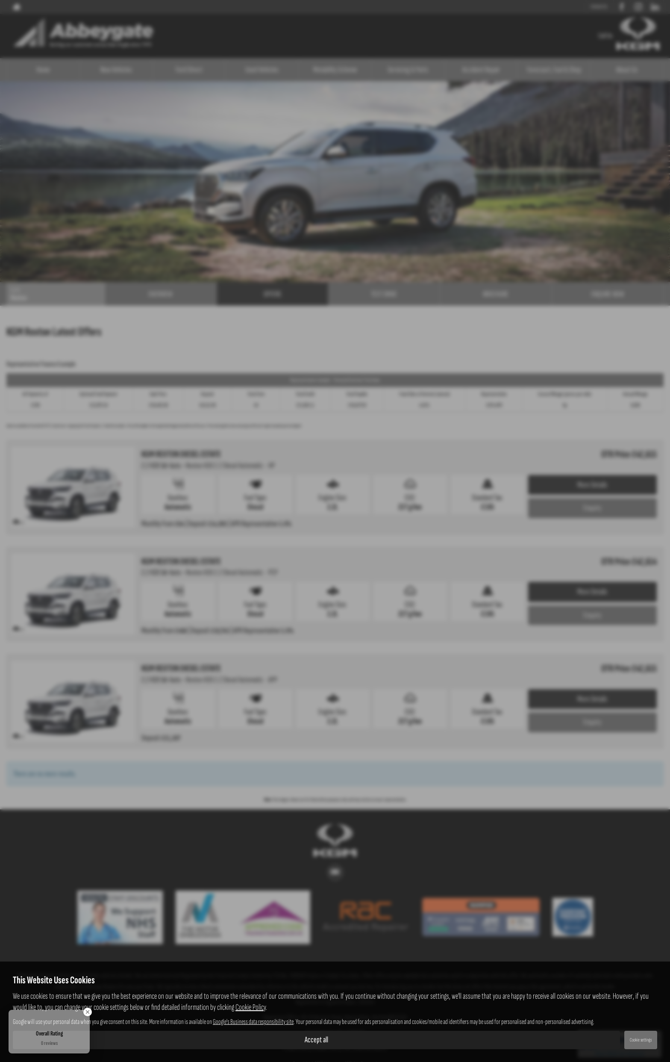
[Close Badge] (87, 1012)
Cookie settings (641, 1040)
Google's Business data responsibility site (253, 1022)
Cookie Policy (250, 1007)
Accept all (316, 1040)
